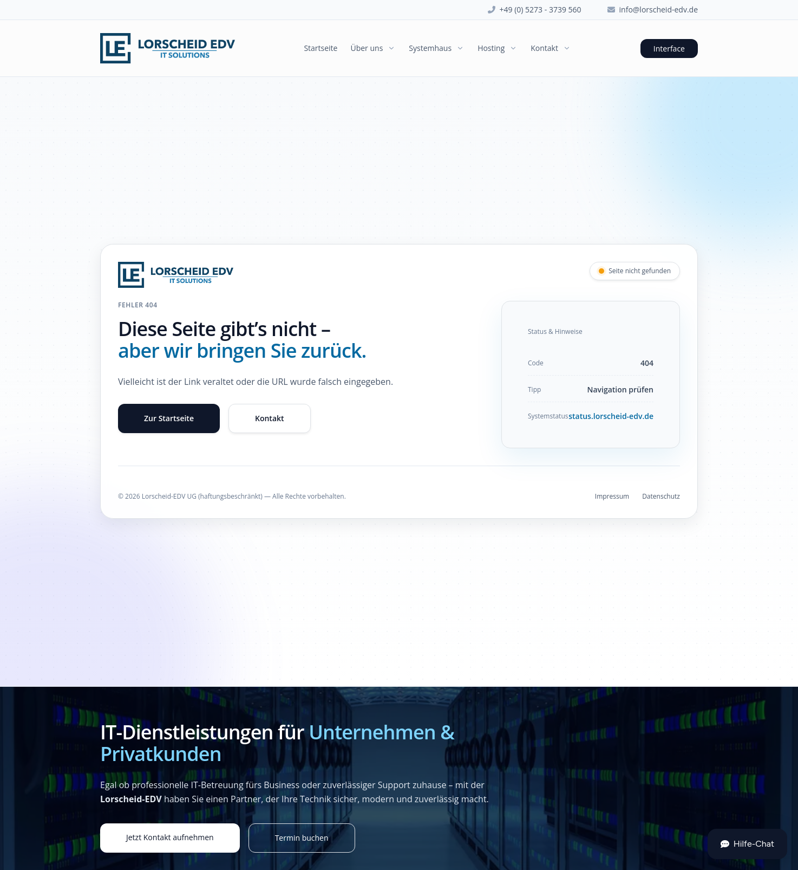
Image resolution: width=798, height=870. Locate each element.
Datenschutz (661, 496)
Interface (669, 48)
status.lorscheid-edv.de (610, 416)
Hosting (498, 48)
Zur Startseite (169, 418)
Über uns (373, 48)
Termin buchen (302, 838)
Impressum (612, 496)
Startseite (320, 48)
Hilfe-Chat (747, 844)
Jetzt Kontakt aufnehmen (170, 837)
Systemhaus (437, 48)
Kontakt (551, 48)
